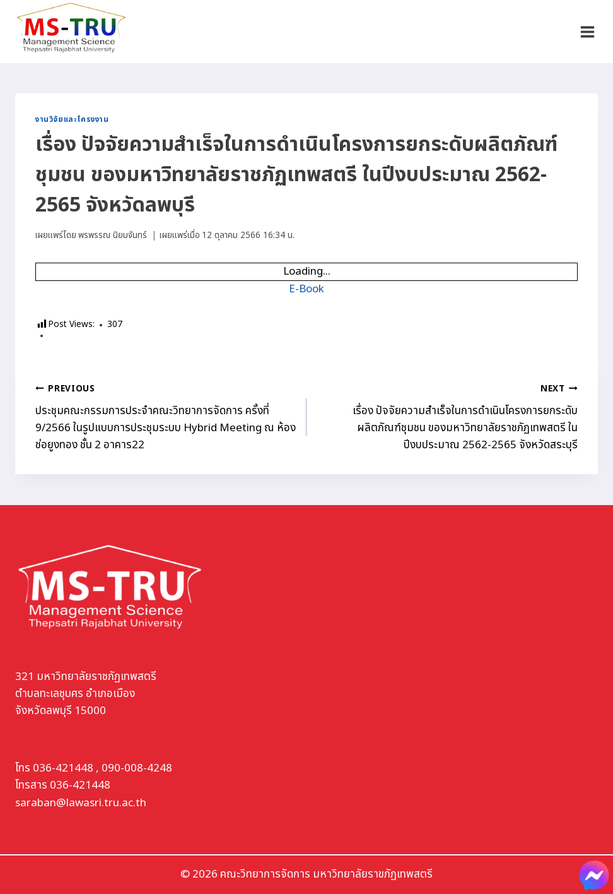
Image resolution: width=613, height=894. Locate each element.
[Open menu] (587, 31)
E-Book (306, 289)
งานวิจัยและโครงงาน (72, 119)
